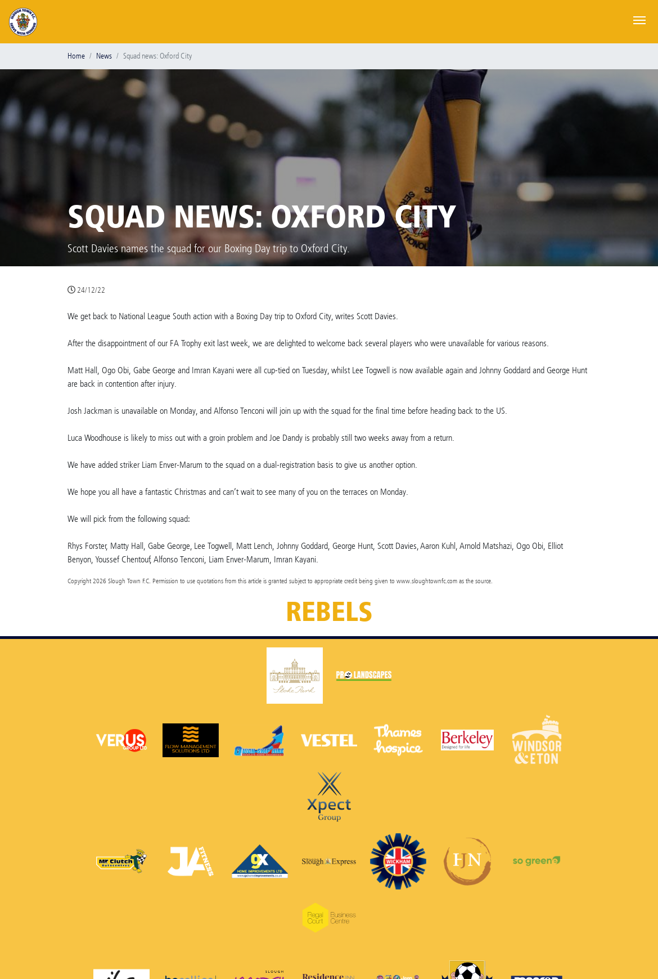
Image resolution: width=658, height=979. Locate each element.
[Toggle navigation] (639, 19)
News (104, 56)
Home (76, 56)
